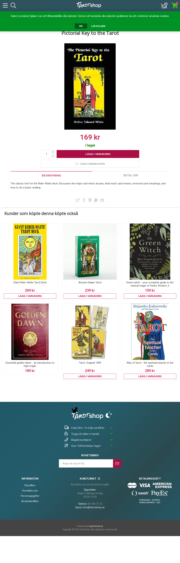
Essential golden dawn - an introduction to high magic (30, 364)
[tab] (51, 175)
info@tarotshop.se (94, 507)
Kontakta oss (30, 490)
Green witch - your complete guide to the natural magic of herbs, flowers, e (150, 284)
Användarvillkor (30, 501)
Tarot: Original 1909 (90, 362)
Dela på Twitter (78, 200)
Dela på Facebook (84, 200)
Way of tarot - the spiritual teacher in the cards (150, 364)
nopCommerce (96, 526)
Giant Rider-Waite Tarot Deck (30, 282)
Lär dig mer (98, 26)
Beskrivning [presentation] (51, 175)
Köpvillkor (30, 485)
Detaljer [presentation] (130, 175)
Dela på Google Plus (96, 200)
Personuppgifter (30, 495)
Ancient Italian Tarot (90, 282)
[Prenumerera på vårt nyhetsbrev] (86, 463)
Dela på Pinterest (90, 200)
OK (81, 26)
